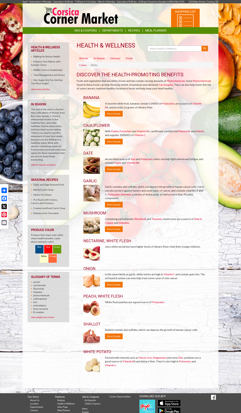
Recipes (134, 30)
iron (35, 302)
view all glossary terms (42, 317)
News (85, 408)
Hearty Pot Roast (42, 194)
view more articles (40, 89)
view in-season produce (43, 164)
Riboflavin (140, 218)
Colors (83, 65)
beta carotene (40, 308)
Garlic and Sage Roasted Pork (48, 184)
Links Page (62, 407)
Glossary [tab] (115, 58)
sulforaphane (40, 298)
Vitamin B (142, 131)
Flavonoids (184, 131)
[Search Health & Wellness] (174, 48)
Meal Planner (156, 30)
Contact (34, 410)
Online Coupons (92, 403)
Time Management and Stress (49, 74)
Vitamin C (140, 135)
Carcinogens (166, 84)
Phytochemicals (176, 80)
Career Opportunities (120, 396)
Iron (133, 159)
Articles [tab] (83, 58)
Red (48, 247)
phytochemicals (41, 295)
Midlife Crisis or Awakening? (48, 69)
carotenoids (39, 285)
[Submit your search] (205, 48)
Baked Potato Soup (43, 189)
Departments (36, 407)
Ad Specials (90, 400)
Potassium (168, 103)
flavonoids (38, 288)
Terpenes (156, 218)
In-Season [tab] (99, 58)
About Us (34, 400)
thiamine (37, 292)
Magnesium (159, 357)
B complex (38, 312)
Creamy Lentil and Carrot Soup (49, 208)
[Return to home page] (81, 15)
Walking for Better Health (46, 56)
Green (57, 247)
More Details (113, 113)
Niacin (198, 218)
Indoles (200, 131)
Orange (52, 256)
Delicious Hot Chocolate (46, 213)
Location (34, 403)
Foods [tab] (129, 58)
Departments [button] (112, 30)
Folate (114, 131)
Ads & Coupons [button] (85, 30)
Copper (109, 222)
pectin (36, 281)
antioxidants (39, 305)
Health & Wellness (66, 403)
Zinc (180, 357)
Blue (39, 247)
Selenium (126, 194)
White (44, 256)
